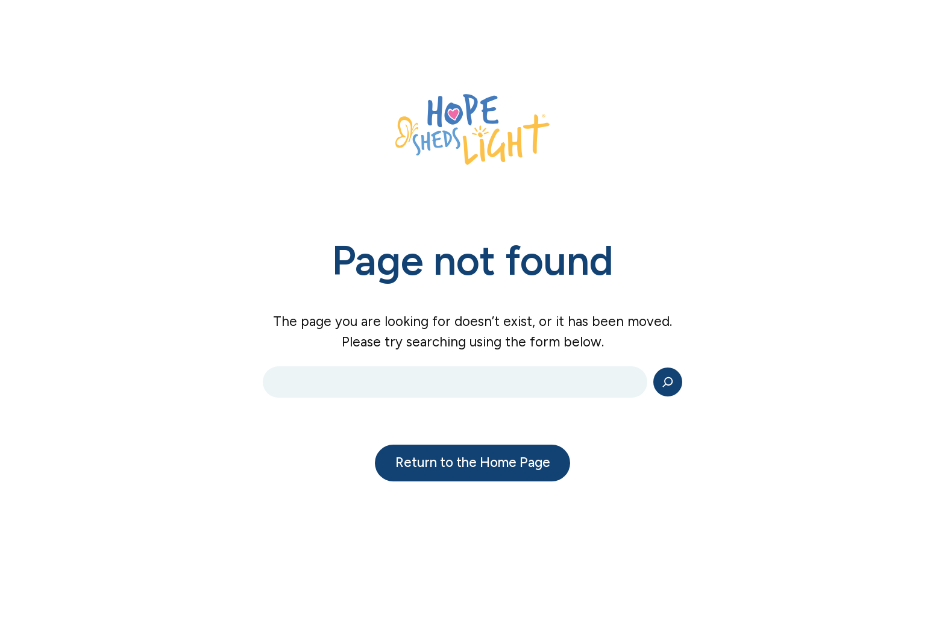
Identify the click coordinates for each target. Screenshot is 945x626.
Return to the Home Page (472, 462)
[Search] (667, 382)
